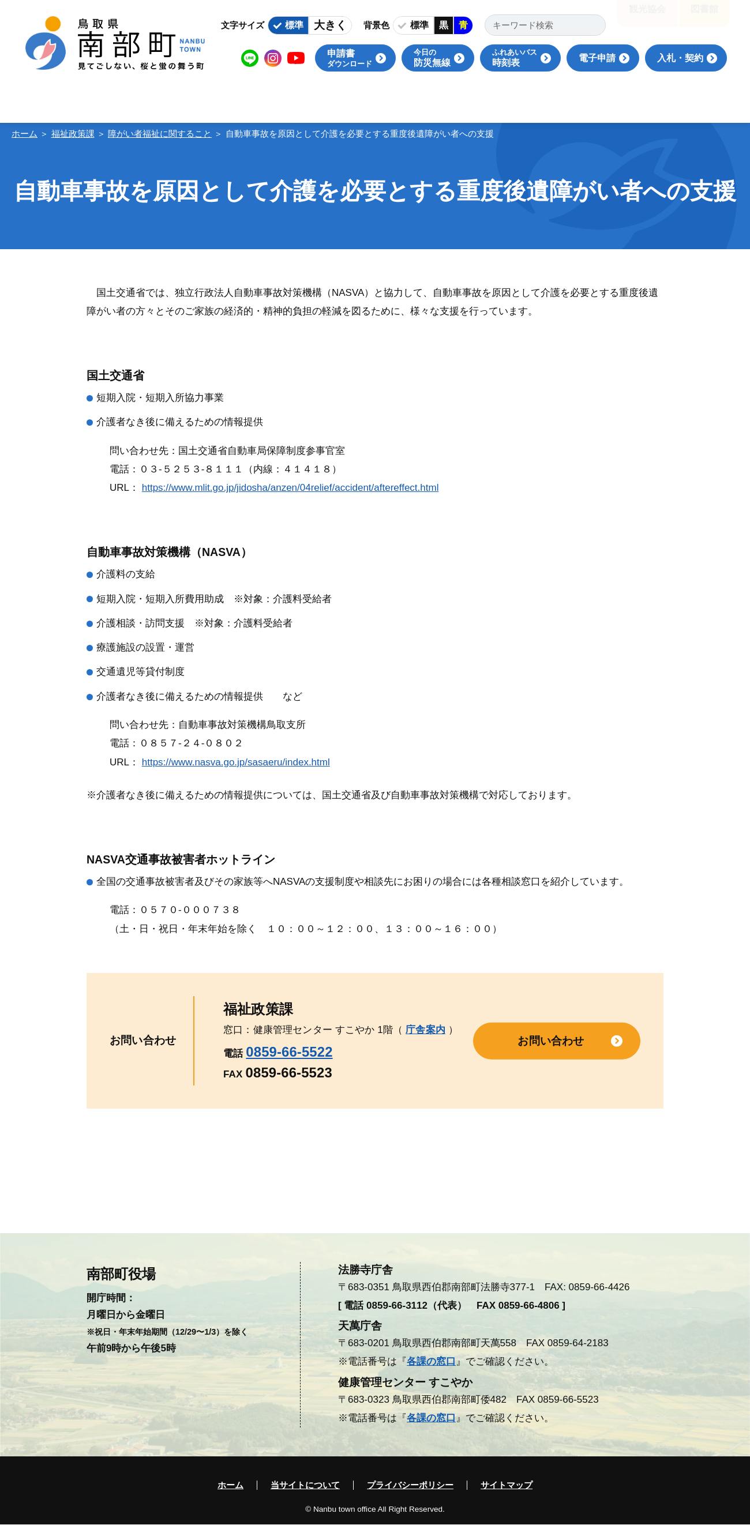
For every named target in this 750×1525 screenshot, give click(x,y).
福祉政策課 (73, 133)
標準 (294, 25)
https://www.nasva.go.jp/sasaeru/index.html (236, 762)
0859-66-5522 (289, 1052)
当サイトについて (305, 1485)
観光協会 (647, 17)
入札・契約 (680, 58)
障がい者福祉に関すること (160, 133)
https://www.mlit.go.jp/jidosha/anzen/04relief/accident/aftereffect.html (290, 487)
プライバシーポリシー (410, 1485)
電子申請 (597, 58)
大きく (330, 25)
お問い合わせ (551, 1040)
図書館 (704, 17)
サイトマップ (506, 1485)
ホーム (25, 133)
